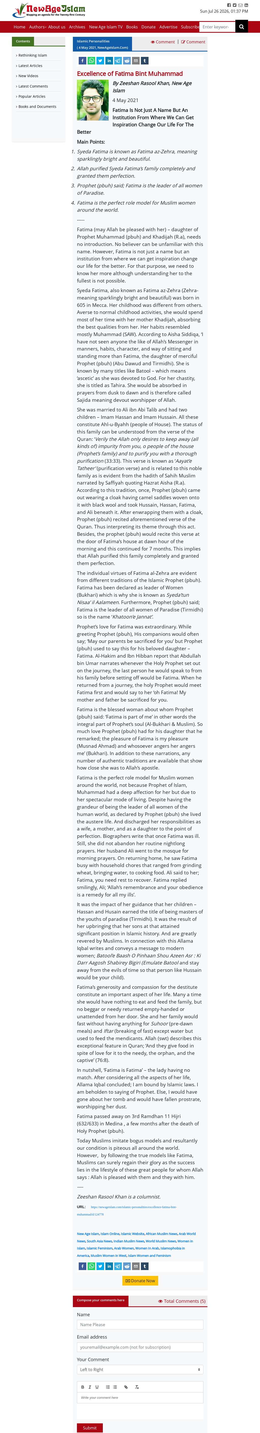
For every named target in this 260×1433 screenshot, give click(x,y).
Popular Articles (32, 96)
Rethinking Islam (33, 55)
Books (132, 27)
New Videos (28, 75)
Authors (37, 27)
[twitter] (100, 60)
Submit (90, 1428)
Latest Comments (33, 86)
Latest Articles (30, 65)
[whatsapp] (91, 60)
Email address (92, 1337)
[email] (136, 60)
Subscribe (190, 27)
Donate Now (140, 1281)
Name (83, 1314)
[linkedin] (109, 60)
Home (19, 27)
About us (57, 27)
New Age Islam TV (106, 27)
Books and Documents (37, 106)
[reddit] (127, 60)
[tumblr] (145, 60)
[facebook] (82, 60)
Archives (77, 27)
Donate (148, 27)
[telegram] (118, 60)
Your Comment (93, 1359)
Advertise (168, 27)
